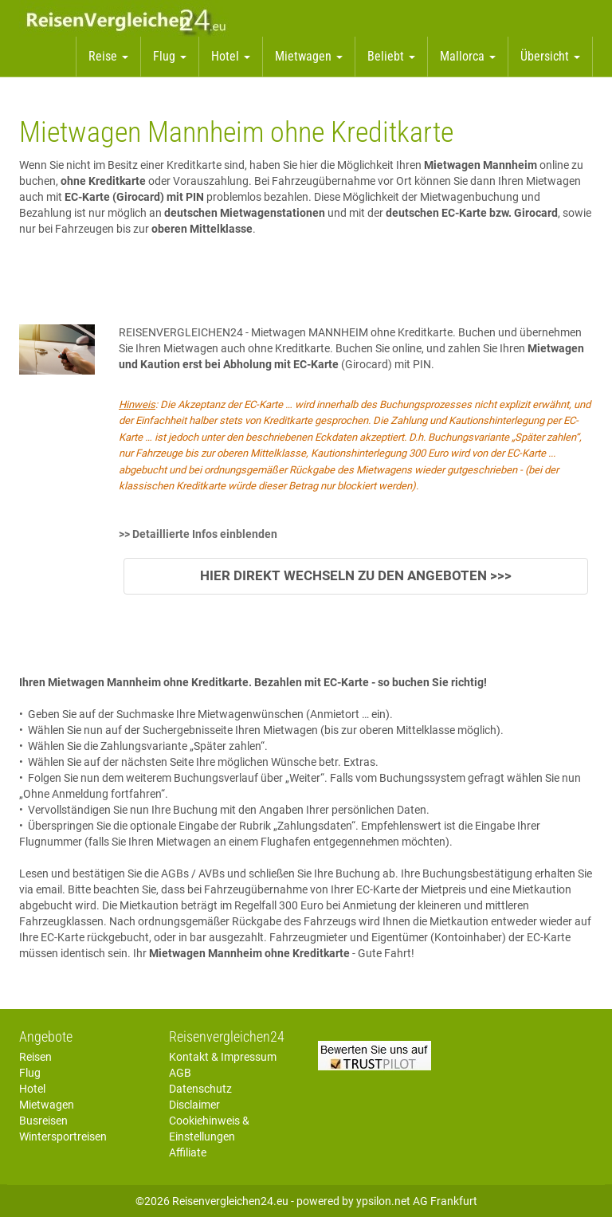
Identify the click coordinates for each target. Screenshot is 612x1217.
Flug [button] (169, 56)
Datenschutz (200, 1088)
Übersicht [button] (550, 56)
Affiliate (187, 1152)
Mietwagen (46, 1104)
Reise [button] (108, 56)
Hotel (32, 1088)
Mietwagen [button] (309, 56)
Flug (30, 1072)
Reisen (35, 1056)
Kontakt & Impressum (223, 1056)
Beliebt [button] (391, 56)
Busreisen (43, 1120)
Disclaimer (194, 1104)
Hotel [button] (230, 56)
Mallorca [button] (468, 56)
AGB (180, 1072)
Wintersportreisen (63, 1136)
